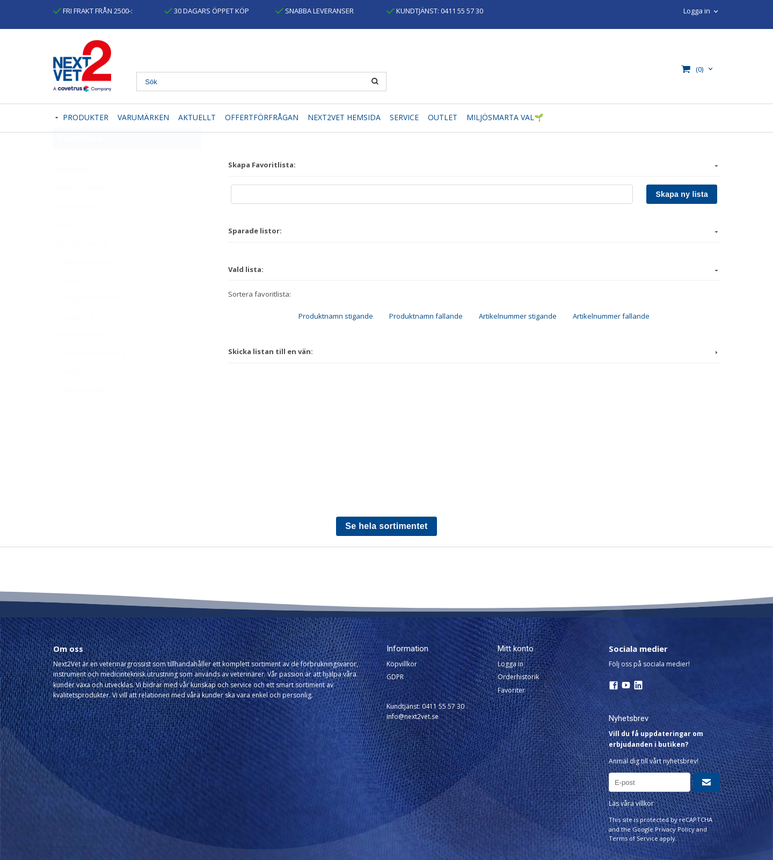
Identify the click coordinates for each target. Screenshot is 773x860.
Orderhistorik (518, 676)
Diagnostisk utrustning (90, 343)
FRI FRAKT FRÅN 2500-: (93, 11)
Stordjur (68, 397)
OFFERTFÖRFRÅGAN (261, 117)
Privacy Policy (675, 829)
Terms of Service (633, 838)
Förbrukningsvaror (84, 287)
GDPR (395, 676)
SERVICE (404, 117)
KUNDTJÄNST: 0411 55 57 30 (434, 11)
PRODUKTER (85, 117)
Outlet (62, 251)
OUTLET (442, 117)
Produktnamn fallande (426, 316)
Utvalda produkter (81, 214)
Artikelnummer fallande (611, 316)
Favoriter (511, 690)
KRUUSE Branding (79, 269)
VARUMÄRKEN (143, 117)
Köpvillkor (401, 663)
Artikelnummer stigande (518, 316)
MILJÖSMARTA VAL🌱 (504, 117)
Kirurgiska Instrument (88, 324)
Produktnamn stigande (335, 316)
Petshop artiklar (80, 416)
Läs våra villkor (631, 803)
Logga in (696, 11)
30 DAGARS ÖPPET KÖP (206, 11)
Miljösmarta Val (76, 232)
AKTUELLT (197, 117)
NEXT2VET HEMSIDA (344, 117)
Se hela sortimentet (386, 526)
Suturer (67, 306)
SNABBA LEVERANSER (314, 11)
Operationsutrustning (89, 379)
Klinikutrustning (79, 361)
